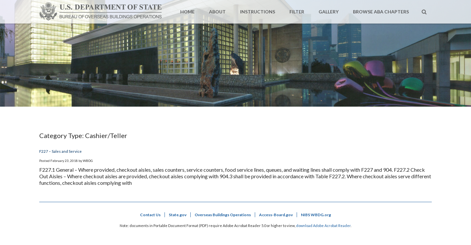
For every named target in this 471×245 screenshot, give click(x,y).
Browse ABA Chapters (381, 11)
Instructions (257, 11)
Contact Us (150, 214)
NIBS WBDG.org (316, 214)
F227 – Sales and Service (60, 151)
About (217, 11)
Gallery (329, 11)
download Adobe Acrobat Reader (323, 225)
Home (187, 11)
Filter (296, 11)
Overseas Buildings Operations (223, 214)
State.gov (177, 214)
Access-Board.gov (276, 214)
